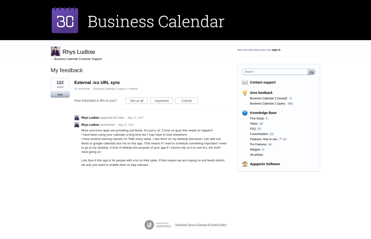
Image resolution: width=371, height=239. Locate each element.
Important (164, 101)
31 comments (82, 88)
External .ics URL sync (97, 82)
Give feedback (261, 93)
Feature (133, 88)
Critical (189, 101)
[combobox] (276, 71)
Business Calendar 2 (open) (109, 88)
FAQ (253, 128)
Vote (60, 94)
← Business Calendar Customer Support (76, 59)
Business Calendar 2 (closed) (269, 98)
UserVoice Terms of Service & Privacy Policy (201, 224)
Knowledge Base (263, 113)
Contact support (263, 82)
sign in (276, 49)
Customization (259, 134)
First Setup (257, 118)
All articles (256, 154)
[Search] (311, 72)
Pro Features (258, 144)
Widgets (255, 149)
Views (254, 123)
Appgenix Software (265, 164)
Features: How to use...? (265, 139)
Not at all (139, 101)
